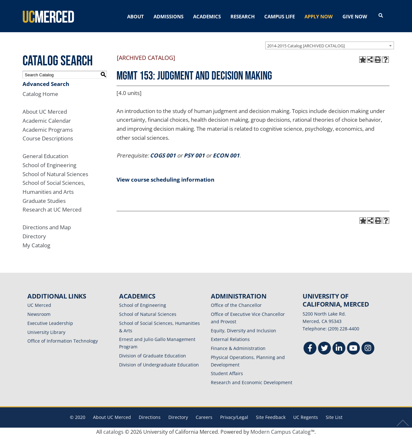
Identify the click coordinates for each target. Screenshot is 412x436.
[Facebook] (310, 349)
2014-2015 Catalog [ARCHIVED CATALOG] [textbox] (306, 46)
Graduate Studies (44, 200)
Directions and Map (47, 227)
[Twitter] (324, 349)
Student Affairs (227, 373)
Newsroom (39, 314)
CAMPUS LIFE (279, 16)
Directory (34, 236)
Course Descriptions (48, 138)
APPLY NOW (318, 16)
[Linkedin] (339, 349)
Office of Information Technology (62, 341)
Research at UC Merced (52, 209)
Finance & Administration (238, 348)
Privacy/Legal (234, 417)
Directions (150, 417)
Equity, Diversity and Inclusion (243, 330)
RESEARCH (242, 16)
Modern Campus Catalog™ (282, 431)
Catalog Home (40, 94)
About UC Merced (45, 111)
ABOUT (135, 16)
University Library (46, 332)
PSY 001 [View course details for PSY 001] (194, 155)
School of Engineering (49, 165)
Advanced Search (46, 84)
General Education (45, 156)
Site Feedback (271, 417)
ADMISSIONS (168, 16)
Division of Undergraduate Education (159, 365)
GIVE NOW (354, 16)
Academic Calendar (47, 120)
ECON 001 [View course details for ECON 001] (226, 155)
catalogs (113, 431)
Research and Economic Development (251, 382)
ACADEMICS (207, 16)
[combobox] (329, 45)
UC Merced (39, 305)
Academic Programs (48, 129)
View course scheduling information (165, 179)
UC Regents (305, 417)
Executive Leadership (50, 323)
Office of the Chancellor (236, 305)
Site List (334, 417)
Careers (204, 417)
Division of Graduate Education (152, 356)
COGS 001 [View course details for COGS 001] (163, 155)
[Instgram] (367, 349)
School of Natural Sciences (55, 174)
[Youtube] (353, 349)
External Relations (230, 339)
